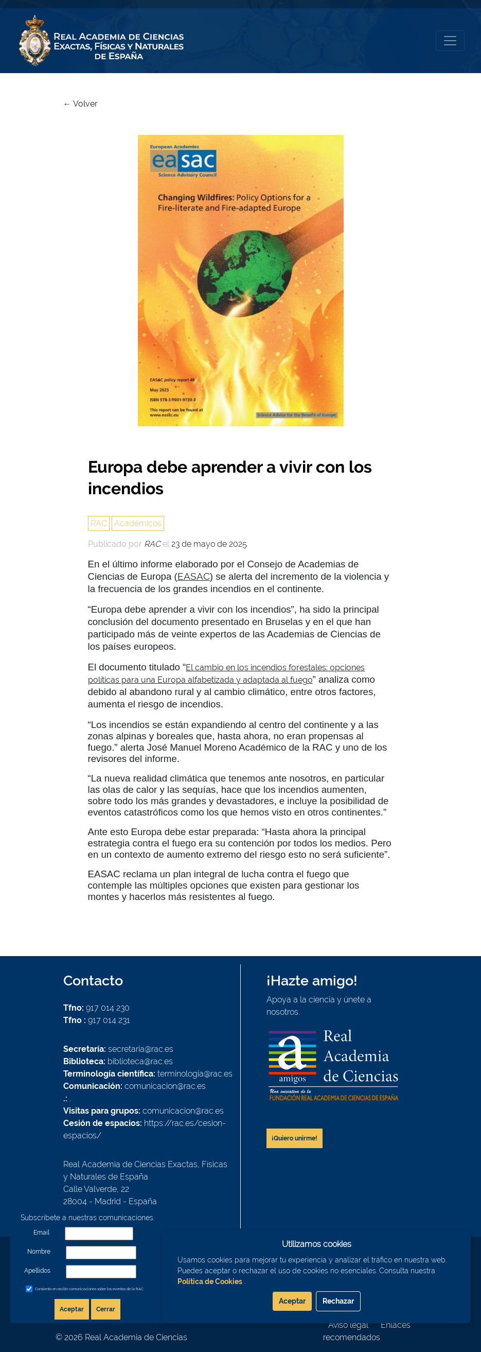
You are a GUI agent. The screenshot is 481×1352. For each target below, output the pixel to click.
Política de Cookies (209, 1281)
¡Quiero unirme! (294, 1138)
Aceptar (72, 1309)
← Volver (80, 104)
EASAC (193, 576)
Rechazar (338, 1301)
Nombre (38, 1251)
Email (41, 1232)
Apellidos (37, 1270)
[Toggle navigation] (450, 40)
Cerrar (105, 1309)
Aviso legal (348, 1325)
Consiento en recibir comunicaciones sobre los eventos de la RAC (89, 1289)
